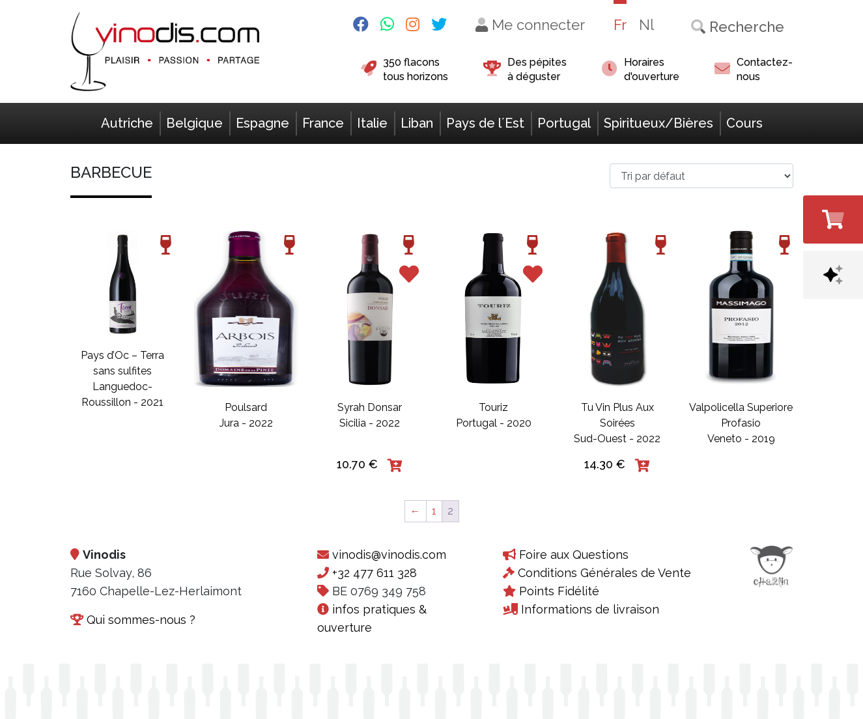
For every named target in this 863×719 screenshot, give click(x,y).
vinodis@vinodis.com (389, 554)
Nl (646, 24)
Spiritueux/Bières (658, 123)
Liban (417, 123)
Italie (372, 123)
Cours (744, 123)
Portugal (564, 123)
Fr (620, 24)
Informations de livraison (590, 609)
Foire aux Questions (574, 554)
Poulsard (246, 407)
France (323, 123)
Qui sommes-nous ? (141, 620)
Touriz (493, 407)
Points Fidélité (559, 591)
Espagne (262, 123)
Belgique (194, 123)
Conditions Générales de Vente (604, 573)
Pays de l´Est (485, 123)
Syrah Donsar (369, 407)
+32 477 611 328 (374, 573)
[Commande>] (701, 175)
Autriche (127, 123)
